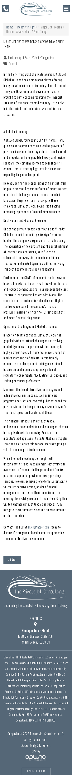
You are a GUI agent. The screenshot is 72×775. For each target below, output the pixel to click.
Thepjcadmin (48, 58)
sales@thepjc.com (39, 527)
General (13, 64)
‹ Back (12, 560)
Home (9, 27)
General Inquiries (36, 771)
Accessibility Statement (36, 745)
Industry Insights (27, 27)
